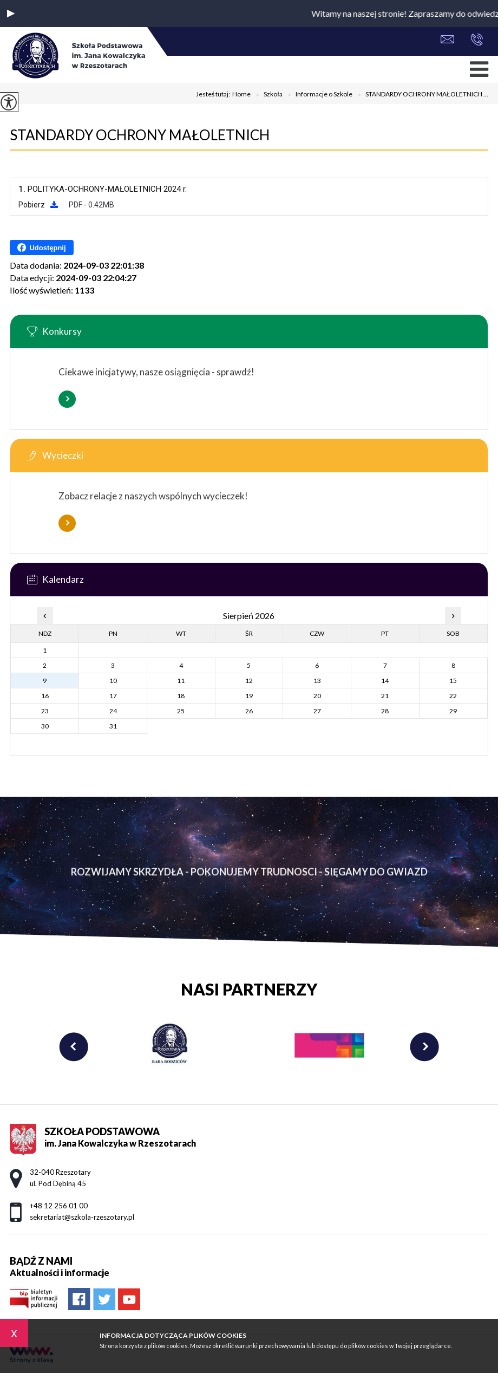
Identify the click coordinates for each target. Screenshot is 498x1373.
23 (45, 711)
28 (385, 711)
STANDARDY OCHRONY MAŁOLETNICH (140, 135)
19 (249, 696)
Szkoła (267, 95)
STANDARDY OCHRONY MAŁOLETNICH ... (420, 95)
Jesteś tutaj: (214, 94)
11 (181, 680)
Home (241, 94)
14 (385, 680)
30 (45, 726)
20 (317, 696)
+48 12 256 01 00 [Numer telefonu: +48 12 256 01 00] (59, 1205)
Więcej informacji (67, 399)
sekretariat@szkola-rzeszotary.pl (447, 39)
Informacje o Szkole (317, 95)
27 (317, 711)
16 (45, 696)
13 (317, 680)
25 (181, 711)
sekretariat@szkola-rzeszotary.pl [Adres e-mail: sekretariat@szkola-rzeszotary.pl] (82, 1217)
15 (453, 680)
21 (385, 696)
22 (453, 696)
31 (113, 726)
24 (113, 711)
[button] (11, 13)
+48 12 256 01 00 (476, 39)
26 (249, 711)
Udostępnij (41, 247)
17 (113, 696)
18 (181, 696)
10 (113, 680)
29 (453, 711)
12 (249, 680)
